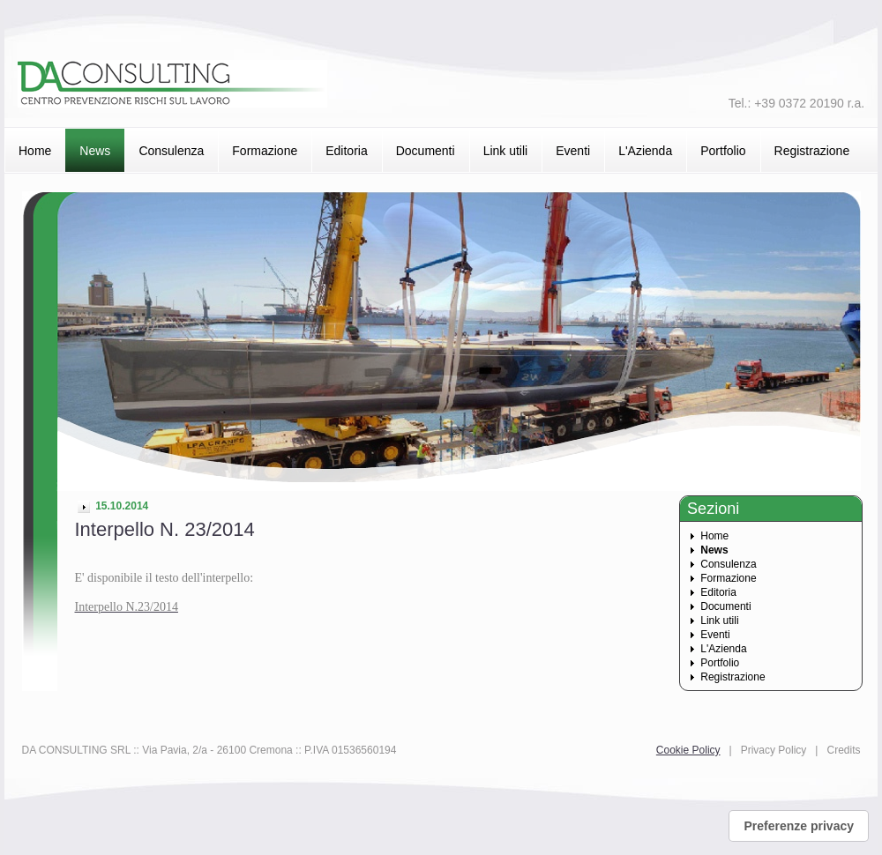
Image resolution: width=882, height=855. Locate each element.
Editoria (346, 151)
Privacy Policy (774, 750)
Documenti (425, 151)
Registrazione (812, 151)
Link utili (505, 151)
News (94, 151)
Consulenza (171, 151)
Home (35, 151)
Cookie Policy (688, 750)
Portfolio (722, 151)
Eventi (573, 151)
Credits (843, 750)
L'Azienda (645, 151)
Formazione (264, 151)
